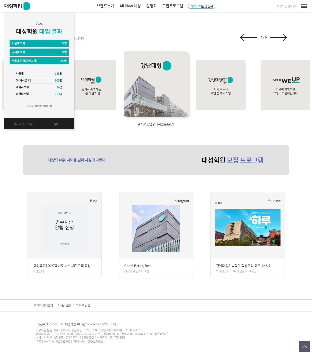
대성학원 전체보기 (287, 6)
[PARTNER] (109, 324)
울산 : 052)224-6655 (91, 341)
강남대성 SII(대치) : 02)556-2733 (119, 330)
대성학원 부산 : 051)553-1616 (53, 337)
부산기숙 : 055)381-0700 (58, 341)
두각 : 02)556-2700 (83, 337)
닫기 (56, 124)
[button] (248, 37)
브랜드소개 (105, 6)
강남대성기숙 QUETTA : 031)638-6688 (143, 334)
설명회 (151, 6)
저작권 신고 (83, 305)
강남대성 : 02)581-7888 (84, 330)
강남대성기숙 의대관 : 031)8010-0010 (97, 334)
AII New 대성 (130, 6)
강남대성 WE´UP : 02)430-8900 (54, 334)
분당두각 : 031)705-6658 (111, 337)
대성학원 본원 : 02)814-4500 (52, 330)
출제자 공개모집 (43, 305)
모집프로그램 (172, 6)
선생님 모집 (64, 305)
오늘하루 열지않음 (22, 124)
